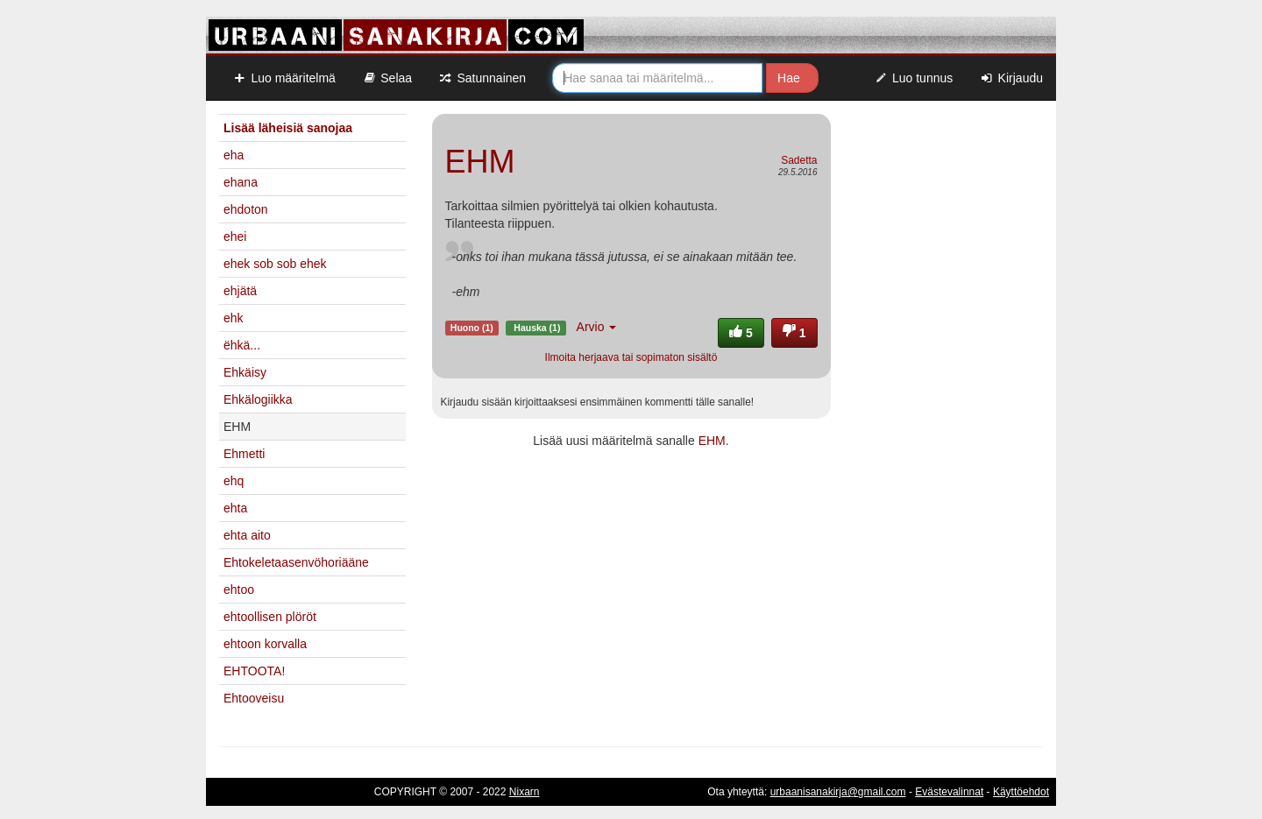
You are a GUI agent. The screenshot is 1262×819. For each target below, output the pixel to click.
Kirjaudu (1011, 78)
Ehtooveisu (253, 698)
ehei (234, 236)
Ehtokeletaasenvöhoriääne (296, 562)
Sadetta (799, 160)
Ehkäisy (244, 372)
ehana (240, 182)
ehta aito (247, 535)
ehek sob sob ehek (275, 264)
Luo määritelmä (284, 78)
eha (233, 155)
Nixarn (524, 792)
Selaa (387, 78)
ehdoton (245, 209)
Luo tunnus (914, 78)
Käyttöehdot (1021, 792)
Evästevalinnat (949, 792)
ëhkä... (241, 345)
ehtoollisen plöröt (269, 617)
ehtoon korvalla (265, 644)
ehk (233, 318)
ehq (233, 481)
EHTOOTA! (254, 671)
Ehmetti (244, 454)
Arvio (597, 327)
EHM (712, 441)
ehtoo (238, 589)
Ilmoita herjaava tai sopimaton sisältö (631, 357)
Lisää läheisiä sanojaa (287, 128)
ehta (235, 508)
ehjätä (240, 291)
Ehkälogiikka (258, 399)
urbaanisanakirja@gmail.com (838, 792)
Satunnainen (482, 78)
